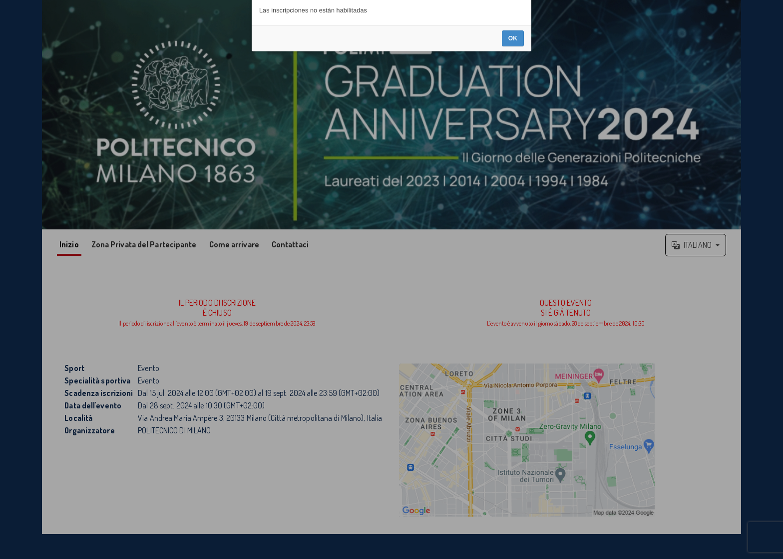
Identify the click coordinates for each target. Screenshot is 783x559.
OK (512, 306)
